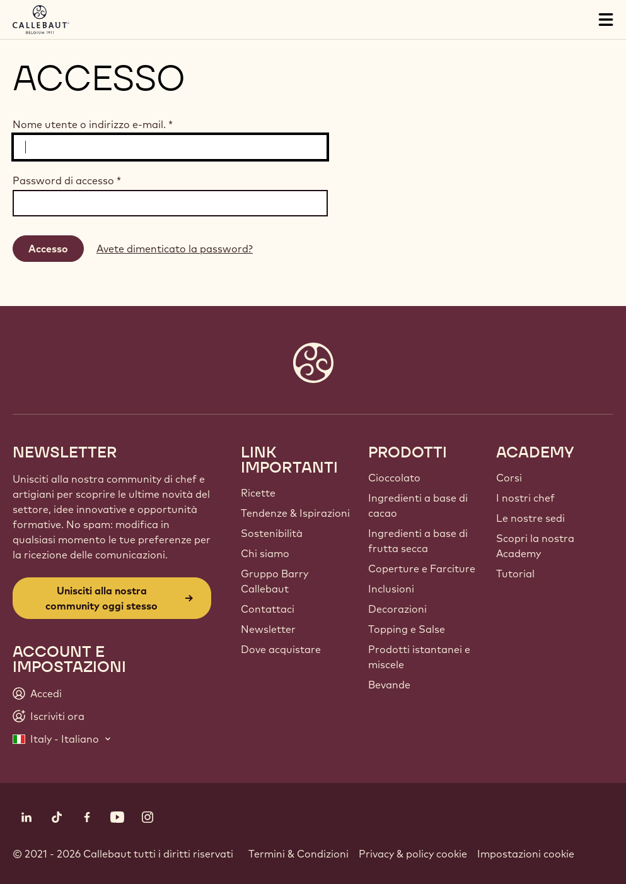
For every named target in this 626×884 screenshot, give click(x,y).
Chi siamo (265, 553)
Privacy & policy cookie (413, 853)
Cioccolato (394, 477)
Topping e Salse (406, 629)
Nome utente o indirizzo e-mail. (93, 124)
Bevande (389, 684)
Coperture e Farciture (421, 568)
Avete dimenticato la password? (174, 248)
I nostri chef (525, 498)
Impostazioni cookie (525, 853)
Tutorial (515, 573)
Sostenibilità (272, 533)
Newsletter (268, 629)
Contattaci (267, 609)
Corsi (509, 477)
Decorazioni (397, 609)
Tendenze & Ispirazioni (295, 513)
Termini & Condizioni (298, 853)
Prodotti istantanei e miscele (419, 657)
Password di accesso (67, 180)
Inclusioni (391, 588)
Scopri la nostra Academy (535, 546)
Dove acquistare (281, 649)
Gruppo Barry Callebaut (274, 581)
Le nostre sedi (530, 518)
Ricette (258, 492)
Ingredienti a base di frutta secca (418, 541)
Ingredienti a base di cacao (418, 505)
